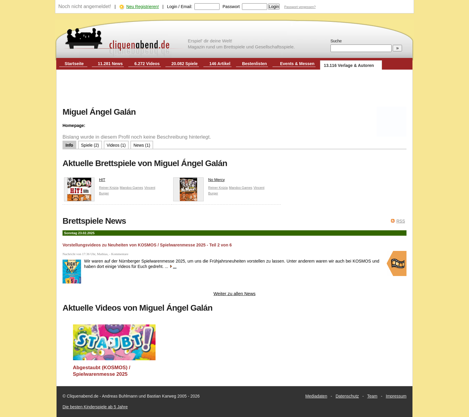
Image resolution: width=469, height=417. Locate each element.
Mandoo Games (131, 187)
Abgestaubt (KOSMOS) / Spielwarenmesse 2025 (101, 371)
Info (69, 145)
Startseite (74, 63)
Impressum (396, 396)
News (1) (141, 145)
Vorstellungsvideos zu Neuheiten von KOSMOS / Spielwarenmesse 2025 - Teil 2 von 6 (147, 245)
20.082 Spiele (184, 63)
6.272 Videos (147, 63)
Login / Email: (179, 6)
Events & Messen (297, 63)
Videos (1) (116, 145)
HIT (84, 181)
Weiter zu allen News (235, 293)
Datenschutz (347, 396)
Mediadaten (316, 396)
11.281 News (110, 63)
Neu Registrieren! (142, 6)
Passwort (231, 6)
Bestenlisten (254, 63)
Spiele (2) (90, 145)
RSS (400, 221)
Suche (336, 41)
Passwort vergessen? (300, 7)
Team (372, 396)
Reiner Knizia (108, 187)
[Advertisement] (234, 89)
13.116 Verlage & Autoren (349, 65)
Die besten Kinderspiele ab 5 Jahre (95, 406)
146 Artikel (219, 63)
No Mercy (199, 181)
